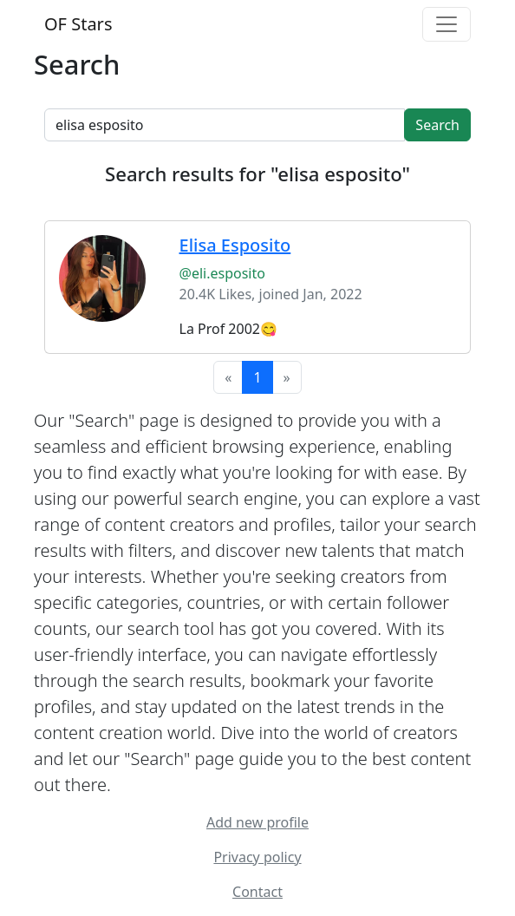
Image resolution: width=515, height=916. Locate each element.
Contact (257, 891)
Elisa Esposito (235, 245)
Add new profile (257, 822)
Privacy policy (257, 857)
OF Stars (78, 24)
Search (437, 124)
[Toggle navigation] (446, 24)
